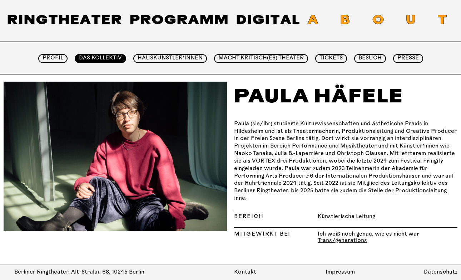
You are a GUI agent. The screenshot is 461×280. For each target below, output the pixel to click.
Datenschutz (440, 272)
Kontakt (245, 272)
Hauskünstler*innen (170, 58)
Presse (408, 58)
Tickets (331, 58)
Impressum (340, 272)
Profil (53, 58)
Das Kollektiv (100, 58)
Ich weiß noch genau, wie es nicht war (368, 234)
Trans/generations (342, 240)
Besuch (370, 58)
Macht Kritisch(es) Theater (261, 58)
